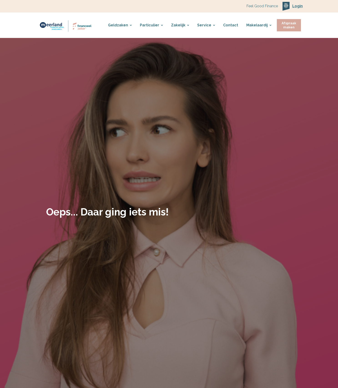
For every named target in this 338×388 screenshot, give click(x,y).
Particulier (151, 25)
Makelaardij (258, 25)
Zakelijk (180, 25)
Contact (230, 25)
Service (206, 25)
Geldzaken (120, 25)
